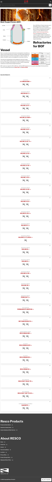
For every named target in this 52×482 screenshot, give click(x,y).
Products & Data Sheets (7, 424)
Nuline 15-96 (25, 165)
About (3, 441)
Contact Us (4, 444)
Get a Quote (46, 480)
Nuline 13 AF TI (25, 141)
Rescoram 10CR (25, 345)
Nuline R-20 (25, 201)
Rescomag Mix (25, 333)
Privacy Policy (5, 454)
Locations (4, 452)
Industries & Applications (7, 427)
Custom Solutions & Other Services (9, 430)
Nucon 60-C (25, 93)
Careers (3, 447)
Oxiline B (25, 249)
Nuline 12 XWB (25, 117)
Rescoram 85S (25, 357)
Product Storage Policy (6, 457)
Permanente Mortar (25, 309)
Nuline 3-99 (25, 177)
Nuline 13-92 (25, 153)
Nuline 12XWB (25, 67)
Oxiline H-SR (25, 273)
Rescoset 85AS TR (25, 381)
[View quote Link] (50, 1)
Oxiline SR (25, 285)
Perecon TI (25, 297)
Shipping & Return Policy (7, 459)
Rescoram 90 (25, 369)
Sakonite (25, 405)
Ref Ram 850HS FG (25, 321)
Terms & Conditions (6, 449)
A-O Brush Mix (25, 81)
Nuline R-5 (25, 225)
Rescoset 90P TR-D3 (25, 393)
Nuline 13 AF (26, 129)
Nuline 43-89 (25, 189)
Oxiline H (25, 261)
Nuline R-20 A (25, 213)
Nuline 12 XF (26, 105)
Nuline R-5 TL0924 (25, 237)
